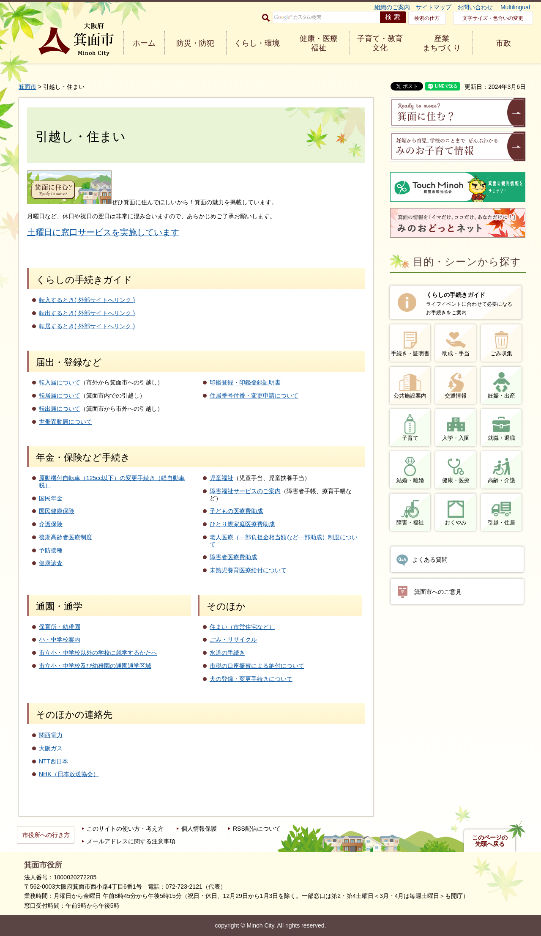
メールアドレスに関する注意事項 (131, 841)
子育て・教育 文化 (380, 43)
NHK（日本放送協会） (69, 774)
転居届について (59, 395)
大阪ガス (51, 748)
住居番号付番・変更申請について (254, 395)
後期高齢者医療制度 (65, 537)
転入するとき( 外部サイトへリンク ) (87, 299)
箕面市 (27, 86)
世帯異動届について (65, 421)
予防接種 (51, 550)
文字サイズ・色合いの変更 (492, 18)
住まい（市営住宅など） (242, 626)
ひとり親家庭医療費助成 (242, 524)
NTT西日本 (53, 761)
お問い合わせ (475, 7)
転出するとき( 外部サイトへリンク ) (87, 313)
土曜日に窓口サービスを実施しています (103, 232)
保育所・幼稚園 (59, 626)
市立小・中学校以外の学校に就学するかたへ (98, 652)
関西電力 (51, 735)
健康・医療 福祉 (319, 43)
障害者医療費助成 (233, 557)
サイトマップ (433, 7)
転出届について (59, 408)
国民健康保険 (56, 511)
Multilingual (515, 7)
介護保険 (51, 524)
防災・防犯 (195, 43)
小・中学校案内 (59, 639)
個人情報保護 (199, 828)
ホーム (144, 43)
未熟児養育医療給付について (248, 570)
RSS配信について (257, 828)
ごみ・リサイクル (233, 639)
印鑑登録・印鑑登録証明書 (245, 382)
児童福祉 (221, 478)
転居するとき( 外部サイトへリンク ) (87, 326)
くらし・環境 (257, 43)
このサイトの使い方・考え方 (125, 828)
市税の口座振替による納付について (257, 665)
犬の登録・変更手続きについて (251, 678)
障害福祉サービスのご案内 (245, 491)
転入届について (59, 382)
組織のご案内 (392, 7)
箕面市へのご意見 (438, 591)
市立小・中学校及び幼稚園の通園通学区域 (95, 665)
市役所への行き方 (46, 835)
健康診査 (51, 563)
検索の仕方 (427, 18)
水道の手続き (227, 652)
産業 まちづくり (442, 43)
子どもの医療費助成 (236, 511)
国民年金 (51, 498)
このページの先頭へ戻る (490, 840)
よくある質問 (430, 559)
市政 (503, 43)
